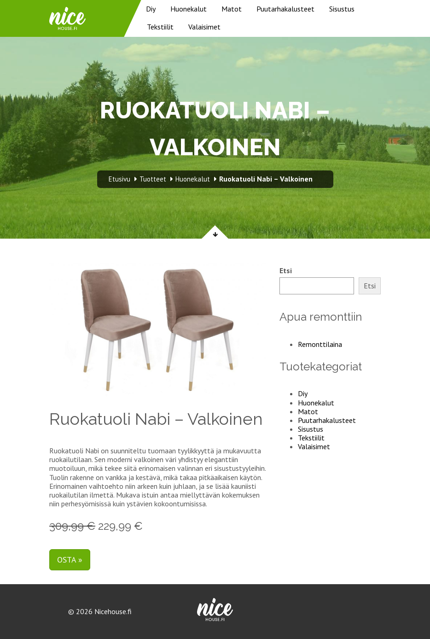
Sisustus (341, 8)
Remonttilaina (320, 344)
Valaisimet (204, 26)
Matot (231, 8)
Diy (151, 8)
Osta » (69, 559)
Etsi (285, 270)
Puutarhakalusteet (285, 8)
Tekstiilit (160, 26)
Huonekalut (188, 8)
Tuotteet (152, 179)
